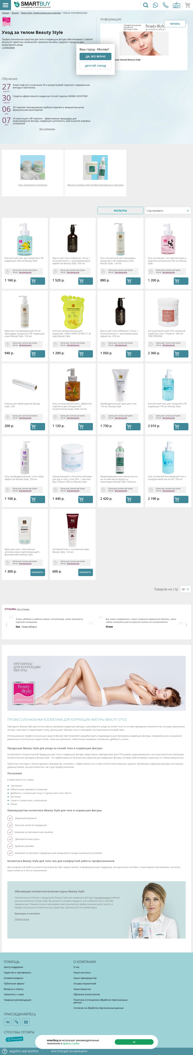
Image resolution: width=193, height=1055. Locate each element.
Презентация (22, 919)
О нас (76, 967)
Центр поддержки (13, 967)
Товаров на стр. (166, 589)
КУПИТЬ (37, 281)
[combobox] (168, 210)
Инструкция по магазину (69, 1051)
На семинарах (102, 897)
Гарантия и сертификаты (17, 972)
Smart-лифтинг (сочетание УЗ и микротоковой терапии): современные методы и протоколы (51, 86)
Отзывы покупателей (84, 983)
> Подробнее (8, 47)
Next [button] (186, 625)
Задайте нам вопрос (24, 1051)
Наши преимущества (85, 978)
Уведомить (37, 572)
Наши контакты (82, 972)
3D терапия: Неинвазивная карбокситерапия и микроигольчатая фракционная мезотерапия (48, 108)
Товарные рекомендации (17, 999)
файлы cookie (71, 1043)
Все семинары (47, 129)
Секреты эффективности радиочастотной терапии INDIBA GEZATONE (50, 96)
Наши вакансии (82, 989)
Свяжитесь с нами (14, 994)
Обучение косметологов (86, 994)
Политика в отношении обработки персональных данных (100, 1001)
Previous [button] (6, 625)
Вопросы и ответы (13, 989)
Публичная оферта (14, 983)
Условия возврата (13, 978)
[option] (52, 621)
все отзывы (23, 609)
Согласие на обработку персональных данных (98, 1007)
